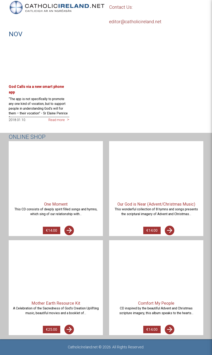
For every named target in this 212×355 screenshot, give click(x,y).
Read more (56, 120)
